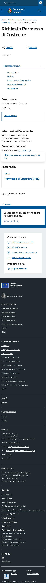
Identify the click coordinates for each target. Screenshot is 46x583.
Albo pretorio (6, 494)
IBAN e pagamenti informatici (13, 506)
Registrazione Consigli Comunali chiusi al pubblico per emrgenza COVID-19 (23, 512)
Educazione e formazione (11, 365)
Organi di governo (8, 320)
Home (3, 20)
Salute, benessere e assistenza (13, 381)
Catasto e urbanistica (10, 357)
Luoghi (4, 416)
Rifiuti (3, 389)
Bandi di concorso (8, 502)
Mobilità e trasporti (9, 377)
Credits (14, 573)
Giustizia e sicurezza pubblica (13, 369)
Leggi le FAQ (6, 536)
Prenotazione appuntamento (13, 542)
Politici (4, 328)
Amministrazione (14, 20)
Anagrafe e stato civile (10, 349)
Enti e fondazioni (8, 316)
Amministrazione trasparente (13, 533)
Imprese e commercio (10, 373)
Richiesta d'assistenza (10, 545)
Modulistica (5, 22)
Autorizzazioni (7, 353)
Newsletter (6, 561)
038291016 (14, 442)
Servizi (7, 173)
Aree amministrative (9, 308)
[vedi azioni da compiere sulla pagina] (31, 48)
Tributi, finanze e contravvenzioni (14, 385)
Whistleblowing (7, 517)
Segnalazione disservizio (11, 539)
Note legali (5, 525)
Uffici (3, 332)
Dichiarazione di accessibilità (12, 529)
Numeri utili (6, 458)
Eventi (4, 420)
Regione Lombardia (9, 3)
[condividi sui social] (7, 48)
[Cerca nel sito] (38, 11)
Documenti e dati (29, 20)
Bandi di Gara (6, 498)
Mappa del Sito (33, 573)
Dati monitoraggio (8, 570)
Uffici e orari (6, 454)
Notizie (4, 402)
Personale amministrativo (11, 324)
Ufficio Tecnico (10, 115)
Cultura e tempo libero (10, 361)
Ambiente (5, 345)
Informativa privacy (9, 521)
